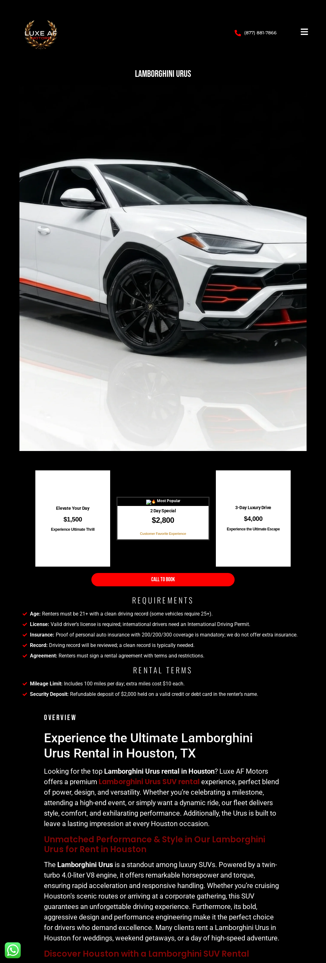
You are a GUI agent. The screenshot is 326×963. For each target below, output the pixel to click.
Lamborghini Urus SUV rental (149, 782)
